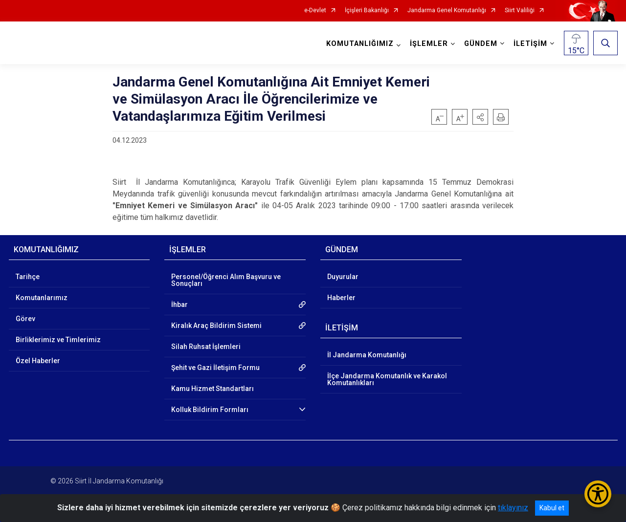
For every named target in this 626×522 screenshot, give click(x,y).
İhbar (179, 304)
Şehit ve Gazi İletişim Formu (215, 367)
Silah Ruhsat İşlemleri (206, 346)
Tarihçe (28, 277)
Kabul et (551, 508)
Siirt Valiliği (520, 10)
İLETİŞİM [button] (530, 44)
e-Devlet (315, 10)
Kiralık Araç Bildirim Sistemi (216, 325)
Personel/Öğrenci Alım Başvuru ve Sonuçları (226, 280)
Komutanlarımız (41, 298)
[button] (480, 117)
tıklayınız (513, 507)
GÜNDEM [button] (480, 44)
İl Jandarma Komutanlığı (366, 355)
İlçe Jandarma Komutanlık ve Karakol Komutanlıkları (387, 379)
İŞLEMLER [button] (429, 44)
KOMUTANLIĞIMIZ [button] (360, 44)
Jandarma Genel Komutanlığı (446, 10)
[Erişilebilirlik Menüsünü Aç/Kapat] (597, 493)
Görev (25, 319)
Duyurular (342, 277)
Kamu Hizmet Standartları (212, 388)
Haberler (341, 298)
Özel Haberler (38, 361)
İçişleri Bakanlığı (367, 10)
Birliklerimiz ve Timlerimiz (58, 340)
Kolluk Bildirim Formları (209, 409)
